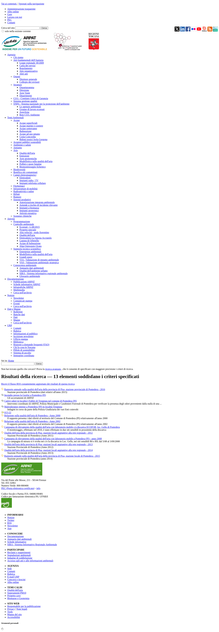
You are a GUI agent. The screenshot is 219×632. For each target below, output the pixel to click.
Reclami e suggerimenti (18, 552)
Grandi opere (25, 257)
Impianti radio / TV (28, 180)
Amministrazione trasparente (21, 9)
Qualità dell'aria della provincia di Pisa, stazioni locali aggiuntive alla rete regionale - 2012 (48, 433)
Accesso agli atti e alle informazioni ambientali (30, 560)
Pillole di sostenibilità (24, 350)
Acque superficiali (28, 123)
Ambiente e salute (22, 145)
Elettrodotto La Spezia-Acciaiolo (35, 238)
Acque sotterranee (28, 128)
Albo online (13, 11)
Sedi (9, 568)
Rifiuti (16, 194)
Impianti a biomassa (29, 208)
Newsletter (18, 298)
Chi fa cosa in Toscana (24, 347)
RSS (9, 523)
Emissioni (24, 156)
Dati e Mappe (14, 309)
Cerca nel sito (8, 28)
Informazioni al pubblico (25, 333)
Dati (15, 317)
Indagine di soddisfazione (19, 558)
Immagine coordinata (23, 355)
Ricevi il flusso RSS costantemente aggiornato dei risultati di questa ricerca (38, 384)
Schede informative (16, 542)
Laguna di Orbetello (29, 240)
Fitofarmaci (19, 186)
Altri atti (23, 73)
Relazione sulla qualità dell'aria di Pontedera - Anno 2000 (32, 415)
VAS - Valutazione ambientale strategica (39, 262)
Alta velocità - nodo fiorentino (34, 232)
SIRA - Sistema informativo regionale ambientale (43, 273)
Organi (16, 76)
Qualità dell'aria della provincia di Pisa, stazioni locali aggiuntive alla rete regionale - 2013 (48, 444)
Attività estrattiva (27, 213)
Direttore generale (28, 79)
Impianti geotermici (29, 210)
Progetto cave (14, 595)
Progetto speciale (27, 229)
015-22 (7, 412)
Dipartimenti (25, 95)
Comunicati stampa (22, 301)
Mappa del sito (14, 614)
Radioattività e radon (23, 191)
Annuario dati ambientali (31, 268)
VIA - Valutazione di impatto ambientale (39, 259)
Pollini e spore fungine (30, 164)
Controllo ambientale (23, 224)
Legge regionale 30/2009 (31, 63)
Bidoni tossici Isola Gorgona (33, 139)
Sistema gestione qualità (25, 101)
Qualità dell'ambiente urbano (33, 270)
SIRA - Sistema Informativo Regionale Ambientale (32, 544)
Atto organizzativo (28, 71)
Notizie (10, 295)
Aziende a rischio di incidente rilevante (38, 205)
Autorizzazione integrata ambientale (37, 202)
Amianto (17, 147)
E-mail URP (13, 576)
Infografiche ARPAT (23, 287)
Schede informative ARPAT (26, 284)
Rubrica (17, 331)
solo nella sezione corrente (18, 31)
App (9, 528)
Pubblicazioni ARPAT (24, 281)
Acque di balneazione (30, 243)
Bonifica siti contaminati (25, 172)
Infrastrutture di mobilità (25, 188)
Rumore (17, 197)
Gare (9, 14)
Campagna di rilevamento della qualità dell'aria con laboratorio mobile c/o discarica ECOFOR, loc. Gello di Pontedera (62, 427)
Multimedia (19, 290)
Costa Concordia (27, 136)
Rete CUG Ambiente (29, 115)
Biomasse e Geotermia (18, 598)
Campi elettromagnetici (24, 175)
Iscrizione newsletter (23, 336)
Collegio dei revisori (29, 82)
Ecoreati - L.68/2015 (29, 227)
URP (9, 325)
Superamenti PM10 (16, 593)
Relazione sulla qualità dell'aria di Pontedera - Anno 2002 (32, 421)
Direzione (24, 90)
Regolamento (25, 68)
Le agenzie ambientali (30, 106)
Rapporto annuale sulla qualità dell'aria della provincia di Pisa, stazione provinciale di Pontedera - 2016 (54, 389)
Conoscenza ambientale (24, 265)
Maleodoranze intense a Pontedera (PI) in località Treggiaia (33, 406)
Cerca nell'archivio (22, 292)
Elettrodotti (25, 177)
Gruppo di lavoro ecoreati (32, 109)
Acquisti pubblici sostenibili (27, 142)
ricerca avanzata (53, 369)
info (38, 488)
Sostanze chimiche (22, 216)
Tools (10, 611)
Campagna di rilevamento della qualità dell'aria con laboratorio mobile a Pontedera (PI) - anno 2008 (53, 438)
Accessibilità (13, 617)
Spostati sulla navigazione (31, 3)
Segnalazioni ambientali (19, 555)
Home (11, 360)
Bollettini (18, 311)
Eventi (16, 303)
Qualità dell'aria (27, 153)
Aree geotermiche (28, 158)
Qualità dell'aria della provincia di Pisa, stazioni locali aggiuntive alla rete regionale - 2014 (48, 450)
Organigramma (26, 87)
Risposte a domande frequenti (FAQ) (31, 344)
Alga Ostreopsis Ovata (30, 246)
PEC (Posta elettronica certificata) (17, 488)
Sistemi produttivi (22, 199)
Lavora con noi (14, 17)
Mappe (16, 320)
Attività (11, 218)
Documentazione (15, 279)
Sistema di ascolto (22, 352)
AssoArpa (24, 112)
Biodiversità (19, 169)
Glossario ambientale (29, 276)
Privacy (11, 609)
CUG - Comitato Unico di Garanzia (30, 98)
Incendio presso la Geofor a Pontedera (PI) (25, 395)
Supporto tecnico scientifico (27, 249)
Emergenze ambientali (30, 251)
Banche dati (19, 314)
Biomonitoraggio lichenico (32, 166)
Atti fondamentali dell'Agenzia (28, 60)
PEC (9, 20)
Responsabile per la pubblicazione (24, 606)
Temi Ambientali (15, 117)
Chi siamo (18, 57)
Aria (15, 150)
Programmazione (21, 221)
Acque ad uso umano (29, 134)
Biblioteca (18, 342)
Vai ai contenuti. (9, 3)
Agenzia (11, 54)
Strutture (17, 84)
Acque (16, 120)
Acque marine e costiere (31, 125)
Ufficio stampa (20, 339)
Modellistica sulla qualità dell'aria (35, 161)
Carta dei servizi (27, 65)
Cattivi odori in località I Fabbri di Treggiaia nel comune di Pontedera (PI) (40, 401)
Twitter (10, 520)
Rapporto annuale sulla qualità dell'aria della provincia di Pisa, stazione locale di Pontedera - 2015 (52, 456)
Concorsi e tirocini (16, 579)
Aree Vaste (24, 93)
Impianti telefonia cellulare (32, 183)
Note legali (21, 609)
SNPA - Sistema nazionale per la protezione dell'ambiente (41, 104)
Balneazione (25, 131)
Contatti (11, 22)
